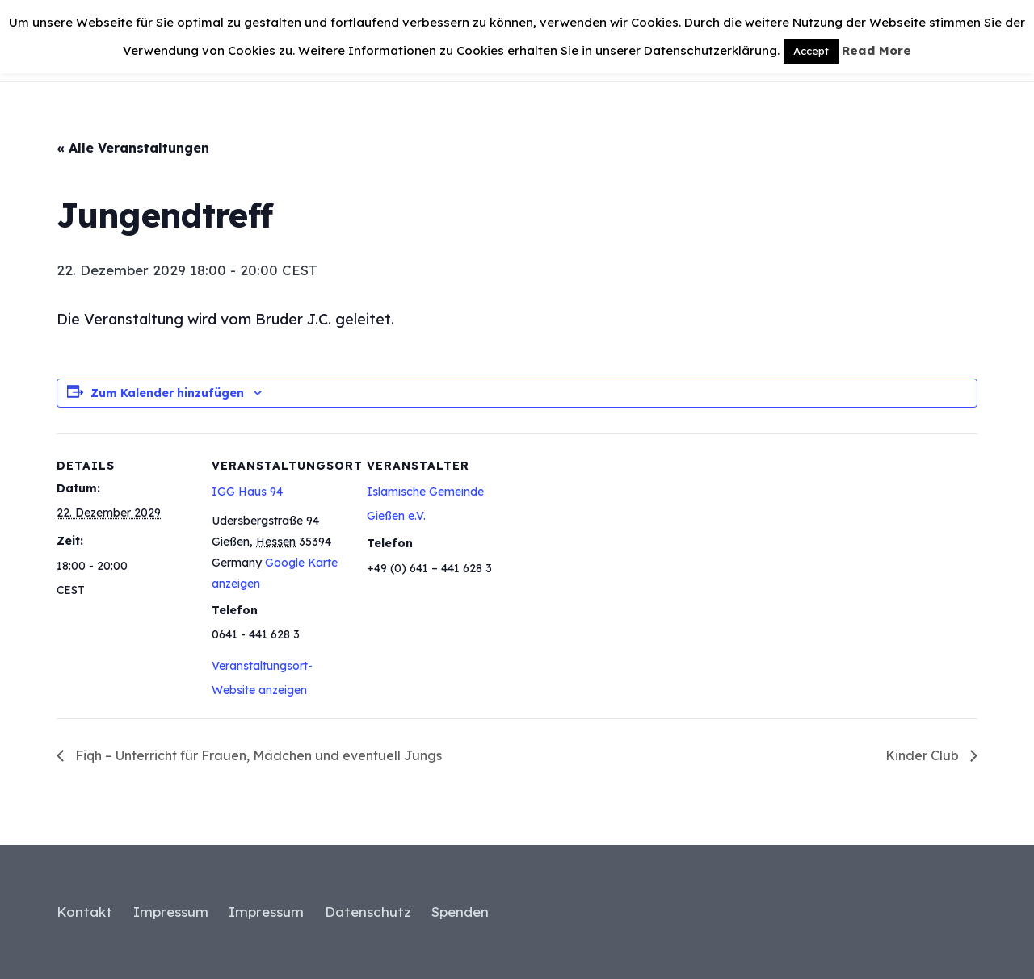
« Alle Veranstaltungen (133, 148)
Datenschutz (368, 911)
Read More (876, 50)
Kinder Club (923, 755)
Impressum (170, 911)
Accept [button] (811, 50)
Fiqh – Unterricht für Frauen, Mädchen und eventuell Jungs (257, 755)
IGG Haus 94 (247, 491)
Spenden (460, 911)
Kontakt (84, 911)
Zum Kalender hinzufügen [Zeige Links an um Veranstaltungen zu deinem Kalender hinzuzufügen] (167, 393)
